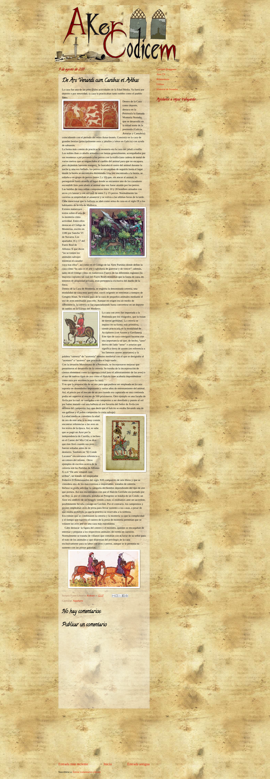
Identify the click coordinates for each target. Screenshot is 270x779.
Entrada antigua (138, 764)
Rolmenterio (163, 79)
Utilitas (160, 84)
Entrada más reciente (73, 764)
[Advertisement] (104, 735)
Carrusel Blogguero (166, 69)
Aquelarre (78, 600)
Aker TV (161, 74)
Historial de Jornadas (167, 89)
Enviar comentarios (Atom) (87, 772)
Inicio (107, 764)
